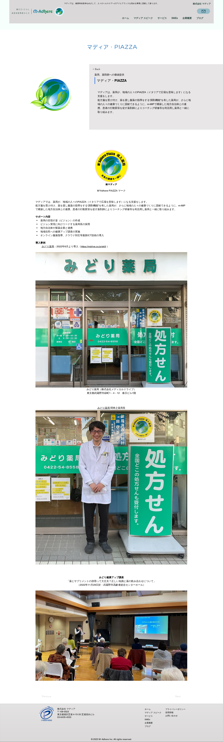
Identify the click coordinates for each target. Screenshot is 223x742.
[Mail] (203, 11)
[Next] (172, 696)
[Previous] (51, 696)
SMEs (147, 719)
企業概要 (149, 723)
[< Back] (103, 69)
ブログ (148, 726)
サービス (149, 716)
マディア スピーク (153, 712)
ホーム (148, 709)
